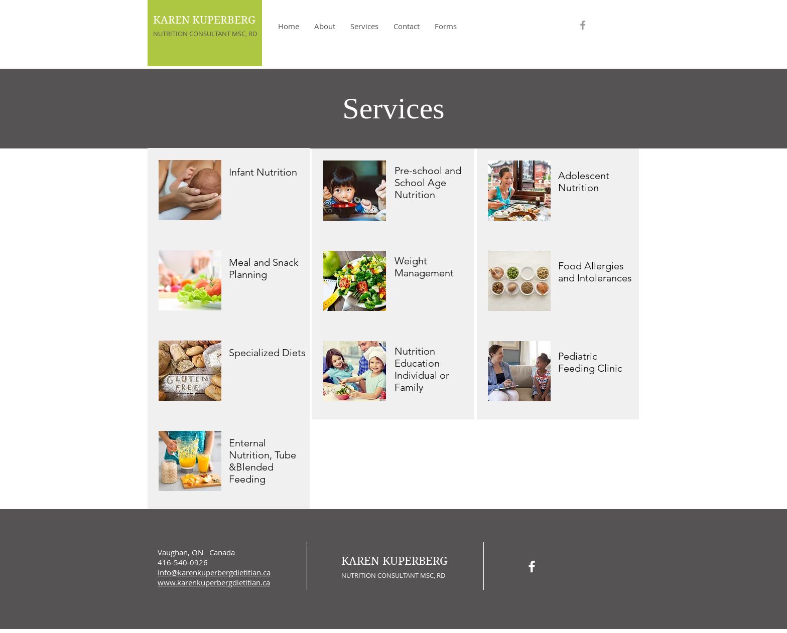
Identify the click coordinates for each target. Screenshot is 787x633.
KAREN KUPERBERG (204, 20)
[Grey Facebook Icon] (583, 25)
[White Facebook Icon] (532, 566)
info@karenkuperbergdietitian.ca (214, 572)
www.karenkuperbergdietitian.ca (214, 582)
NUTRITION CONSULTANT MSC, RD (205, 33)
